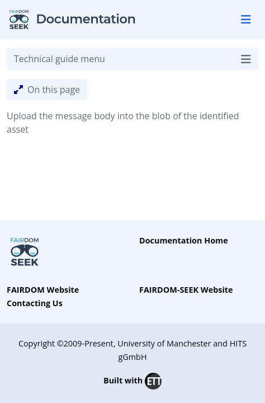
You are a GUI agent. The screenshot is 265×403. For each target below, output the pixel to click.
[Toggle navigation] (246, 19)
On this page (47, 89)
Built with (132, 381)
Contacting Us (35, 303)
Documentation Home (183, 240)
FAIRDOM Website (43, 289)
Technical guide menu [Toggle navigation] (132, 59)
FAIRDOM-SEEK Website (186, 289)
